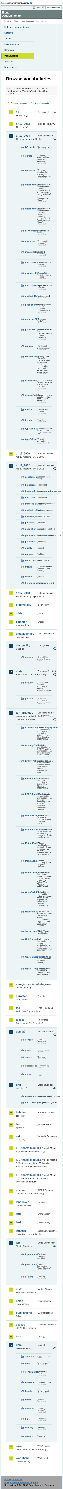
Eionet (16, 21)
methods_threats (30, 510)
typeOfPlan (30, 439)
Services (8, 61)
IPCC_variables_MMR (30, 1102)
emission (29, 1382)
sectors (29, 1277)
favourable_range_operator (30, 491)
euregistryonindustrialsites (26, 984)
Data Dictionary (28, 21)
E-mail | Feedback (13, 1479)
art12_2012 (23, 123)
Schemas (9, 50)
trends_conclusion (30, 583)
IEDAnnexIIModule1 (26, 1148)
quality (28, 548)
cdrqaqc (29, 156)
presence (30, 541)
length (28, 1391)
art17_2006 (23, 453)
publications (24, 1312)
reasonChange (30, 356)
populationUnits (30, 305)
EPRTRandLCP (25, 712)
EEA (18, 3)
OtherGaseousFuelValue (30, 872)
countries (30, 170)
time (27, 1419)
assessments (30, 477)
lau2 (18, 1222)
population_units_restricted (30, 535)
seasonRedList (30, 395)
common (21, 621)
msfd (19, 1289)
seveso (20, 1324)
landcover (22, 1202)
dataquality (23, 645)
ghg (18, 1084)
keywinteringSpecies (30, 230)
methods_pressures (30, 504)
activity (29, 682)
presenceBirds (30, 319)
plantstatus (30, 1264)
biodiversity (23, 604)
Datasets (8, 33)
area (27, 1363)
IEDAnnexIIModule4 (26, 1175)
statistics (29, 1408)
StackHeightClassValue (30, 931)
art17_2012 (23, 465)
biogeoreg (30, 485)
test (18, 1336)
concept (29, 1040)
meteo (28, 1399)
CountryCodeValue (30, 745)
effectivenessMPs (30, 184)
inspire (20, 1190)
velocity (29, 1427)
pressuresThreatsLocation (30, 329)
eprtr (19, 671)
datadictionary (25, 633)
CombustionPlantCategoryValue (30, 727)
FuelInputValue (30, 778)
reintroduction (30, 560)
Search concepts (42, 103)
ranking (29, 346)
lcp (18, 1242)
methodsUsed (30, 296)
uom (19, 1345)
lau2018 (21, 1230)
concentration (30, 1372)
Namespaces (10, 67)
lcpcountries (30, 1254)
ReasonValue (30, 911)
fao (18, 1008)
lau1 (18, 1213)
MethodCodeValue (30, 843)
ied (18, 1136)
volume (29, 1436)
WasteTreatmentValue (30, 968)
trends (28, 420)
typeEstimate (30, 428)
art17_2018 (23, 593)
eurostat (21, 996)
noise (19, 1301)
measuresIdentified (30, 252)
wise (19, 1446)
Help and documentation (16, 27)
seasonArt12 (30, 380)
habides (21, 1112)
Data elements (11, 44)
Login (38, 7)
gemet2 (20, 1031)
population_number (30, 529)
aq (17, 112)
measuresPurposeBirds (30, 273)
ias (18, 1124)
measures (30, 241)
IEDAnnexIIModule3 (26, 1159)
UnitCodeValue (30, 939)
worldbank (22, 1458)
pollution (29, 522)
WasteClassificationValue (30, 957)
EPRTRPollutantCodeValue (30, 761)
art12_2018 (23, 135)
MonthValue (30, 861)
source (28, 1057)
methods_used (30, 516)
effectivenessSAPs (30, 208)
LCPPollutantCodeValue (30, 794)
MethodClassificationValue (30, 829)
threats (28, 409)
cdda (19, 613)
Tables (7, 38)
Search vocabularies (19, 103)
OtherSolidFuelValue (30, 892)
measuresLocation (30, 262)
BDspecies (30, 147)
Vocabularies (11, 56)
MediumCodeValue (30, 815)
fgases (20, 1019)
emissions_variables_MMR (30, 1096)
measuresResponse (30, 285)
